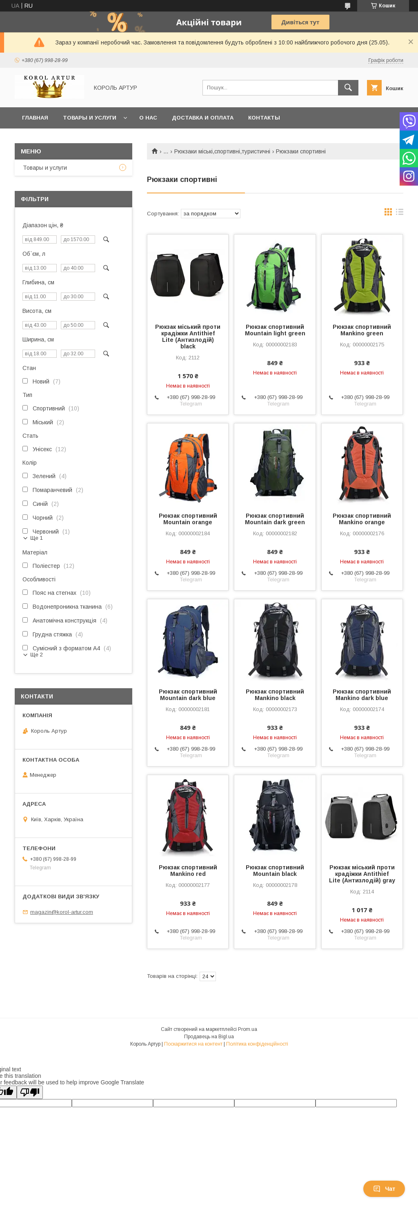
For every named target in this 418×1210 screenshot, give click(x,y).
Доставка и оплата (202, 118)
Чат (384, 1188)
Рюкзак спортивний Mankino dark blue (362, 694)
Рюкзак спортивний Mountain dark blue (188, 694)
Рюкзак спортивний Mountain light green (275, 330)
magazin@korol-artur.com (61, 912)
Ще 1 (36, 538)
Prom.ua (247, 1029)
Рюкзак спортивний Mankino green (362, 330)
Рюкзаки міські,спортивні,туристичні (222, 151)
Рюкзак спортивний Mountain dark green (275, 518)
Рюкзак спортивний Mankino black (275, 694)
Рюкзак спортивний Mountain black (275, 870)
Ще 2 (36, 655)
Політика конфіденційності (257, 1044)
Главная (35, 118)
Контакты (264, 118)
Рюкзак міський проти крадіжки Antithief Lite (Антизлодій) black (187, 337)
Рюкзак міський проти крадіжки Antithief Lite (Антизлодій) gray (362, 874)
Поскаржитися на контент (193, 1044)
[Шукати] (348, 87)
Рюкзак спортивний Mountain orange (188, 518)
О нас (148, 118)
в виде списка (399, 213)
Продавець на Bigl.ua (209, 1036)
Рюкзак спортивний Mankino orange (362, 518)
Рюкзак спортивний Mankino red (188, 870)
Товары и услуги (89, 118)
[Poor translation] (30, 1092)
